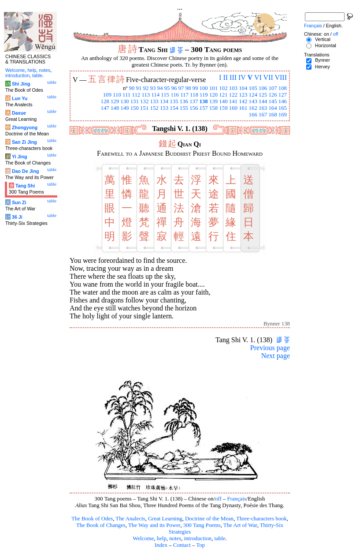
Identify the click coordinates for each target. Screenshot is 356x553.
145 (272, 101)
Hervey (322, 66)
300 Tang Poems (202, 525)
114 (155, 95)
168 (272, 115)
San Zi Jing (24, 142)
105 (253, 88)
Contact (182, 545)
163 (263, 108)
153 (164, 108)
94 (160, 88)
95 (167, 88)
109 (107, 95)
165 (282, 108)
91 (139, 88)
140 (223, 101)
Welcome (143, 538)
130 (124, 101)
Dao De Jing (25, 171)
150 (134, 108)
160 (233, 108)
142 (243, 101)
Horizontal (325, 45)
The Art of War (240, 525)
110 (117, 95)
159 (223, 108)
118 (194, 95)
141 (233, 101)
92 (146, 88)
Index (161, 545)
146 (282, 101)
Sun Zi (19, 202)
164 (272, 108)
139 (213, 101)
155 (184, 108)
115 (165, 95)
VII (268, 77)
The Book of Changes (101, 525)
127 (282, 95)
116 (175, 95)
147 (104, 108)
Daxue (19, 113)
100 (204, 88)
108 (282, 88)
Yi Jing (19, 156)
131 (134, 101)
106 (263, 88)
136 (184, 101)
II (225, 77)
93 (153, 88)
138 (204, 101)
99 (195, 88)
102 (223, 88)
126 (272, 95)
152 (154, 108)
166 (253, 115)
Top (200, 545)
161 (243, 108)
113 (145, 95)
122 (233, 95)
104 (243, 88)
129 (115, 101)
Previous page (270, 347)
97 (181, 88)
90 (132, 88)
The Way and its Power (154, 525)
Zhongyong (24, 127)
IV (242, 77)
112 (136, 95)
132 (144, 101)
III (233, 77)
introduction (198, 538)
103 (233, 88)
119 (204, 95)
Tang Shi (25, 185)
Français (236, 499)
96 (174, 88)
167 (263, 115)
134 (164, 101)
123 (243, 95)
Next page (275, 355)
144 (263, 101)
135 (174, 101)
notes (175, 538)
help (162, 538)
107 (272, 88)
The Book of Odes (92, 519)
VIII (280, 77)
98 (188, 88)
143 (253, 101)
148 (115, 108)
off (218, 499)
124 (253, 95)
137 (193, 101)
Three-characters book (261, 519)
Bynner (322, 60)
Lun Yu (19, 98)
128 (104, 101)
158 (213, 108)
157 (204, 108)
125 (263, 95)
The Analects (130, 519)
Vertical (322, 39)
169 (282, 115)
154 (174, 108)
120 (213, 95)
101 (213, 88)
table (220, 538)
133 (154, 101)
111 (126, 95)
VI (258, 77)
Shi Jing (21, 83)
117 (184, 95)
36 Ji (17, 217)
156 (193, 108)
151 (144, 108)
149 (124, 108)
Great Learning (165, 519)
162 (253, 108)
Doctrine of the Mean (209, 519)
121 (223, 95)
